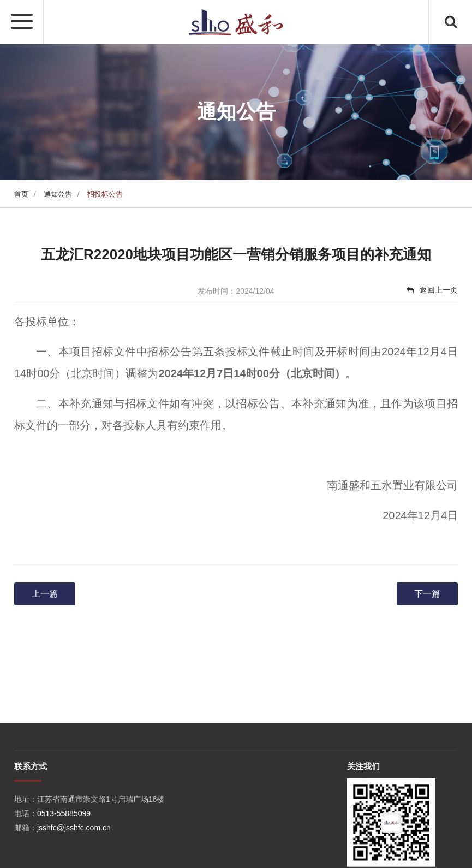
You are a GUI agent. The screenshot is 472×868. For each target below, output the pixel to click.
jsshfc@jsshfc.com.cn (74, 856)
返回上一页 (432, 290)
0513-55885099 (64, 842)
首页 (21, 194)
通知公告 (58, 194)
